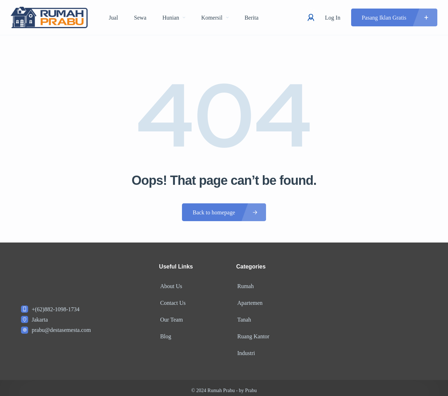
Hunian (173, 18)
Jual (113, 18)
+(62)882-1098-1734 (55, 309)
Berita (252, 18)
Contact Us (172, 301)
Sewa (140, 18)
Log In (332, 18)
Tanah (243, 317)
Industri (245, 348)
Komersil (215, 18)
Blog (164, 332)
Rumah (244, 285)
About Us (170, 285)
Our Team (170, 317)
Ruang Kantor (252, 332)
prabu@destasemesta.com (61, 330)
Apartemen (248, 301)
